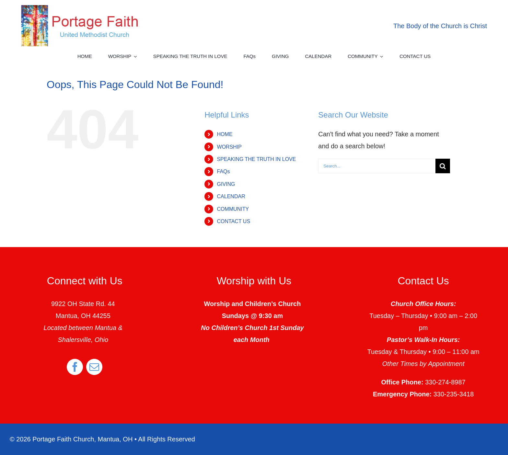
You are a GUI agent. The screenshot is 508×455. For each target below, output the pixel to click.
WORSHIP (229, 147)
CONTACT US (233, 221)
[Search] (442, 166)
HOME (225, 134)
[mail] (94, 367)
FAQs (223, 171)
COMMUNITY (233, 209)
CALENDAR (231, 196)
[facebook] (75, 367)
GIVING (226, 184)
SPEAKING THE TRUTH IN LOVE (256, 159)
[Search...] (376, 166)
